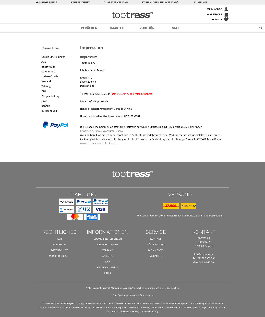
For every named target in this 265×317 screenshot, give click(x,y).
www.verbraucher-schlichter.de (98, 143)
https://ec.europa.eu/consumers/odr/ (101, 131)
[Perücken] (89, 28)
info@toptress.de (204, 254)
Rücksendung (49, 110)
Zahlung (46, 86)
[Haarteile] (118, 28)
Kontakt (45, 105)
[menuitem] (132, 9)
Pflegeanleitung (50, 96)
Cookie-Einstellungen (53, 56)
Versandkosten (139, 287)
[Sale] (175, 28)
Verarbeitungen (107, 244)
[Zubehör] (146, 28)
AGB (43, 61)
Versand (46, 81)
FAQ (43, 91)
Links (44, 101)
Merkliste (156, 255)
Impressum (48, 66)
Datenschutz (48, 71)
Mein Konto (155, 250)
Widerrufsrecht (50, 76)
